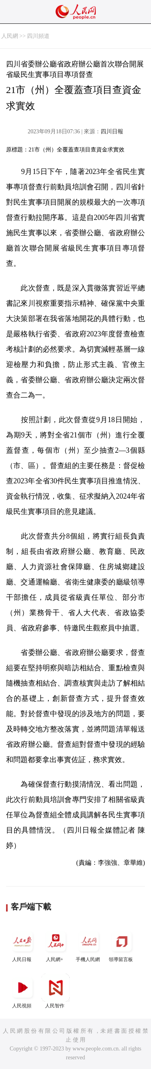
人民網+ (55, 944)
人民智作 (55, 991)
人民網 (9, 36)
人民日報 (22, 944)
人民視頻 (22, 991)
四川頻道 (38, 36)
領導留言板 (122, 944)
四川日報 (112, 131)
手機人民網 (88, 944)
